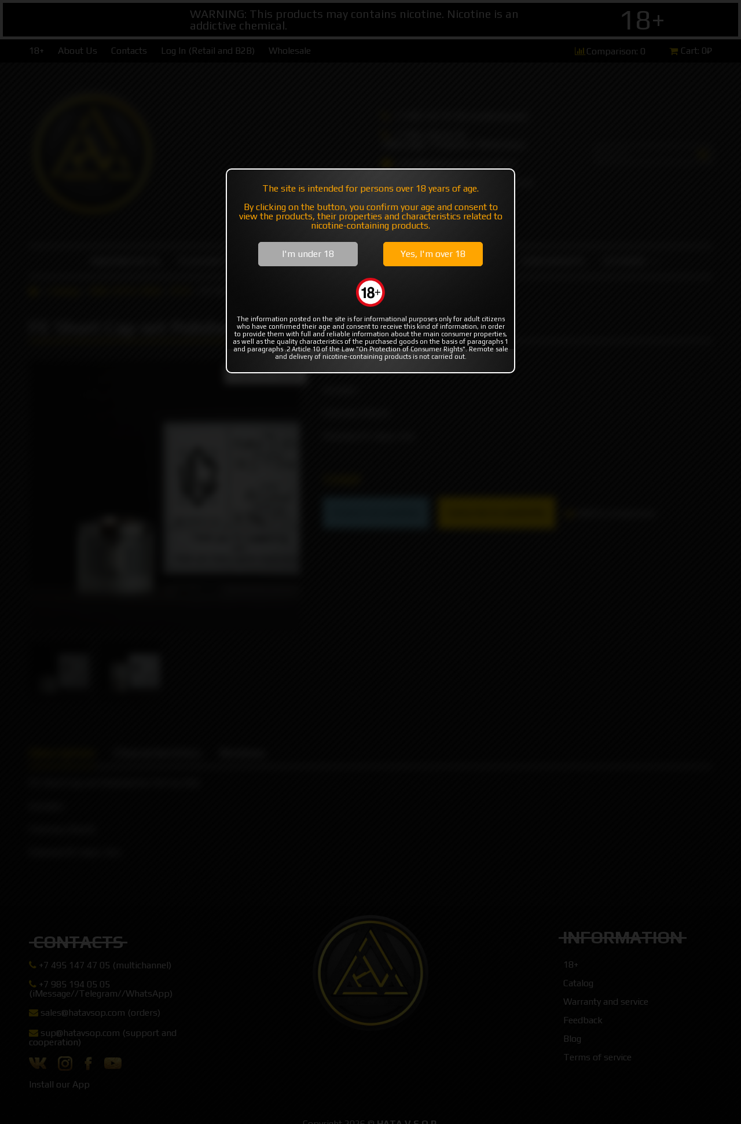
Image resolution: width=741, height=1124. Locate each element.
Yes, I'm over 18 (433, 253)
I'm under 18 (308, 253)
